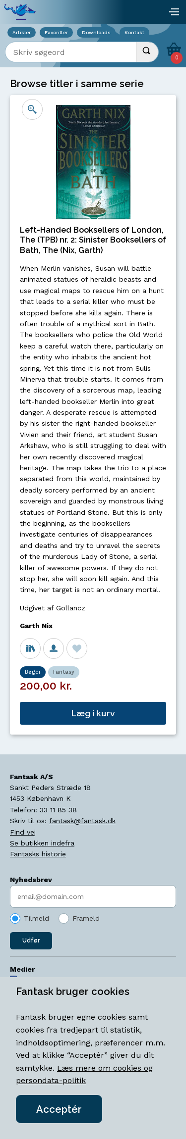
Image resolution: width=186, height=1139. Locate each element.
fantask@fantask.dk (82, 821)
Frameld (86, 918)
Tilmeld (36, 918)
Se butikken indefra (42, 843)
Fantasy (63, 672)
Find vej (23, 832)
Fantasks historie (38, 854)
